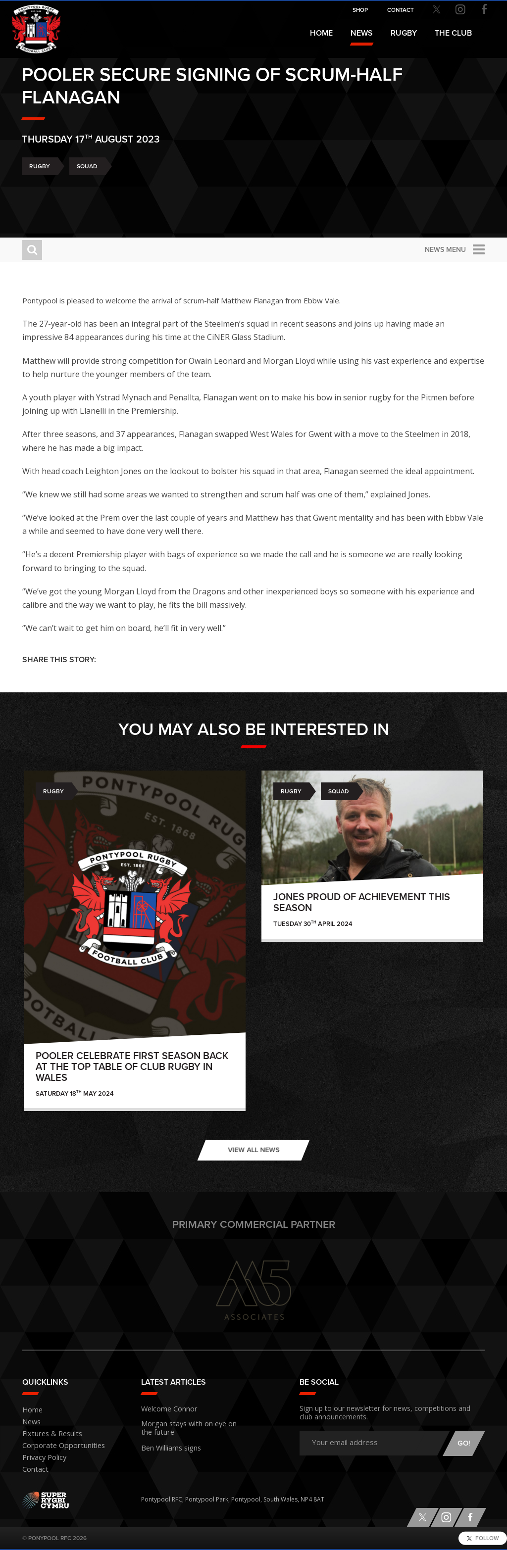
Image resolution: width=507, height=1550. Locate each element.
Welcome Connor (165, 1408)
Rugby (39, 193)
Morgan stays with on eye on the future (186, 1425)
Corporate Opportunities (57, 1446)
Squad (87, 193)
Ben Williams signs (167, 1443)
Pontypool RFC (30, 23)
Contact (33, 1469)
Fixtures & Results (46, 1434)
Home (321, 33)
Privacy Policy (41, 1457)
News (362, 33)
